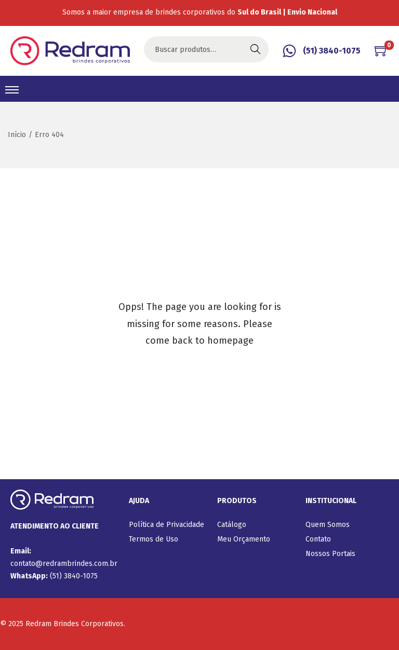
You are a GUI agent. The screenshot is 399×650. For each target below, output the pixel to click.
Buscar (255, 49)
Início (17, 134)
